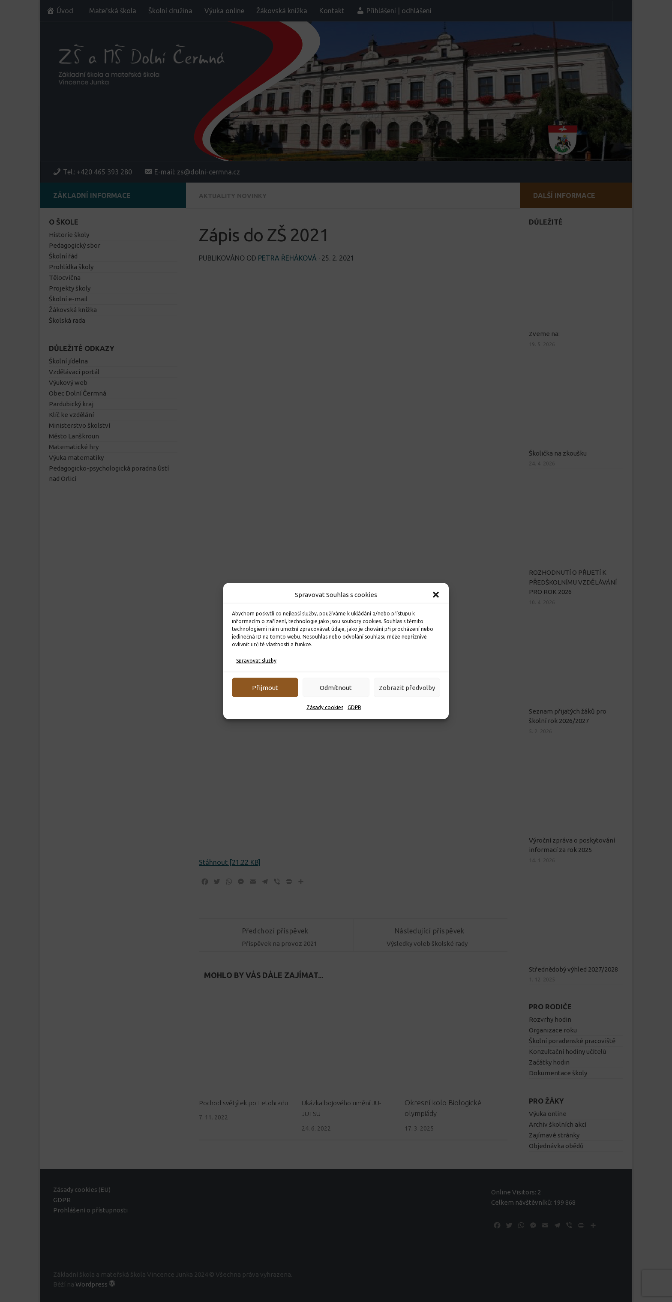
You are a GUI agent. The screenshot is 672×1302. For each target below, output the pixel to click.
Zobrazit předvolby (407, 687)
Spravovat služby (256, 660)
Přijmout (265, 687)
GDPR (354, 707)
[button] (436, 595)
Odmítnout (336, 687)
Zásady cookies (324, 707)
